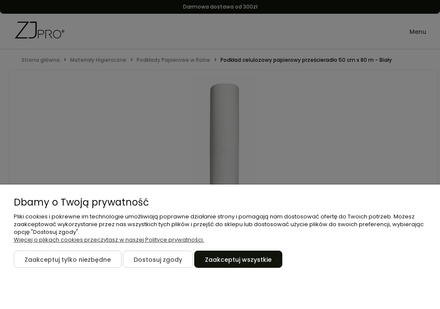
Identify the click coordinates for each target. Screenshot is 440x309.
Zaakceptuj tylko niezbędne (67, 259)
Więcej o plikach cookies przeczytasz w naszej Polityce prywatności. (109, 240)
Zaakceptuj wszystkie (238, 259)
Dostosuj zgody (158, 259)
